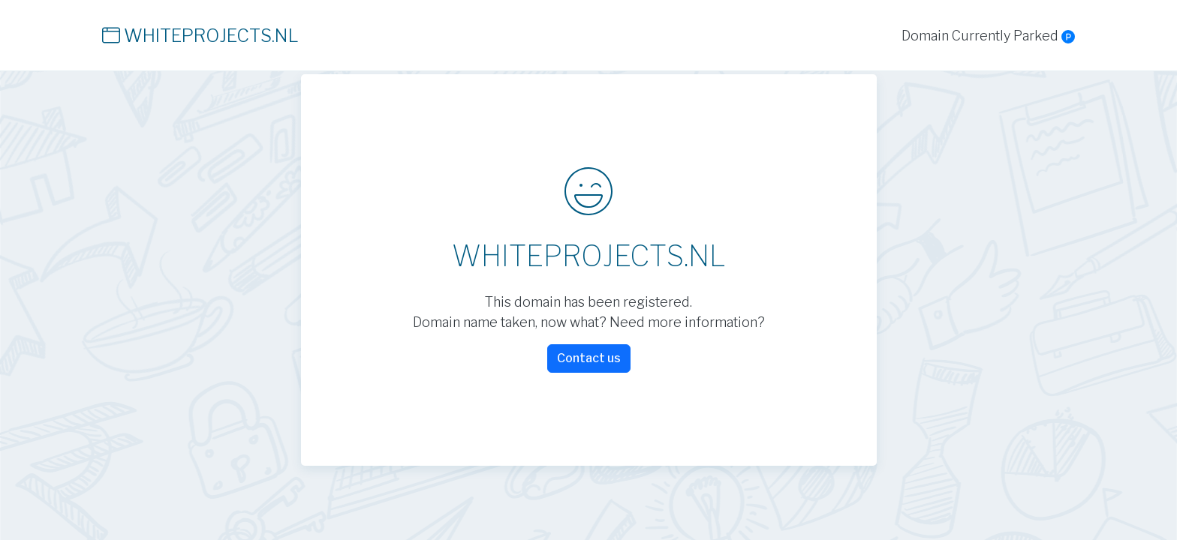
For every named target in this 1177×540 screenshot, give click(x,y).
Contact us (589, 358)
